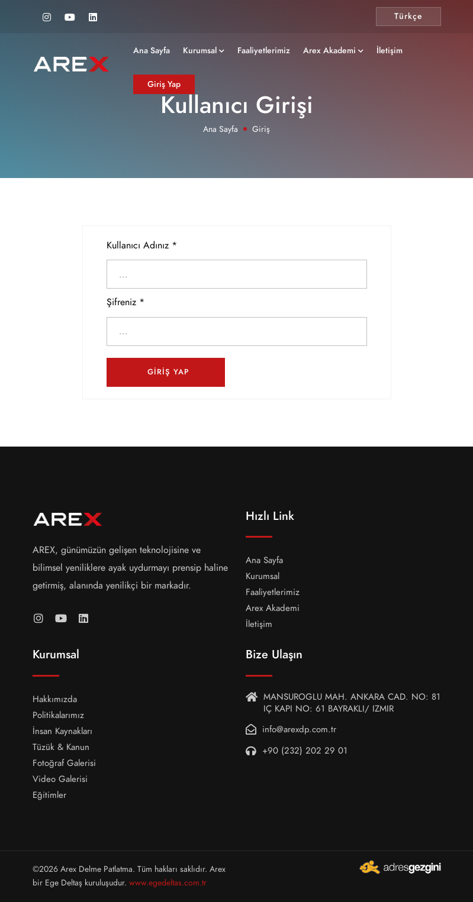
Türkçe (408, 16)
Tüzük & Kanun (61, 747)
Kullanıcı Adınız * (142, 245)
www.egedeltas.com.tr (168, 882)
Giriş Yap (184, 87)
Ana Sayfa (171, 54)
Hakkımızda (55, 699)
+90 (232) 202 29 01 (304, 750)
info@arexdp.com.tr (299, 729)
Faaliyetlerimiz (284, 54)
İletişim (410, 54)
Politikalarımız (58, 715)
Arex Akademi (349, 54)
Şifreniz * (125, 302)
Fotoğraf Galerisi (64, 763)
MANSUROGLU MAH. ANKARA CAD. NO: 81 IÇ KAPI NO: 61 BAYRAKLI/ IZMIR (351, 703)
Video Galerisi (60, 779)
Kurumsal (220, 54)
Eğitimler (49, 795)
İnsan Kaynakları (62, 731)
